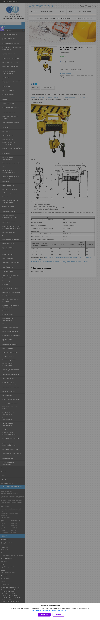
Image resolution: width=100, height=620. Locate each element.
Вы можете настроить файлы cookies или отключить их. (49, 610)
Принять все (44, 614)
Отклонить (58, 614)
